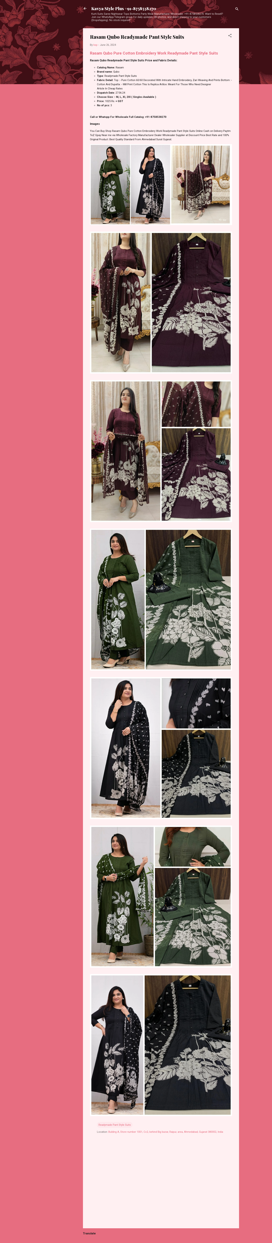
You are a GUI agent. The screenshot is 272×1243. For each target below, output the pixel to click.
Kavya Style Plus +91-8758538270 (123, 8)
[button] (230, 36)
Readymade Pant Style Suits (115, 1124)
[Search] (237, 9)
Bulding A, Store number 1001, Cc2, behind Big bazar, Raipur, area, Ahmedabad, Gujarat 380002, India (165, 1131)
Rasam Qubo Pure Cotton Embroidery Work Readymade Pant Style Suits (154, 53)
